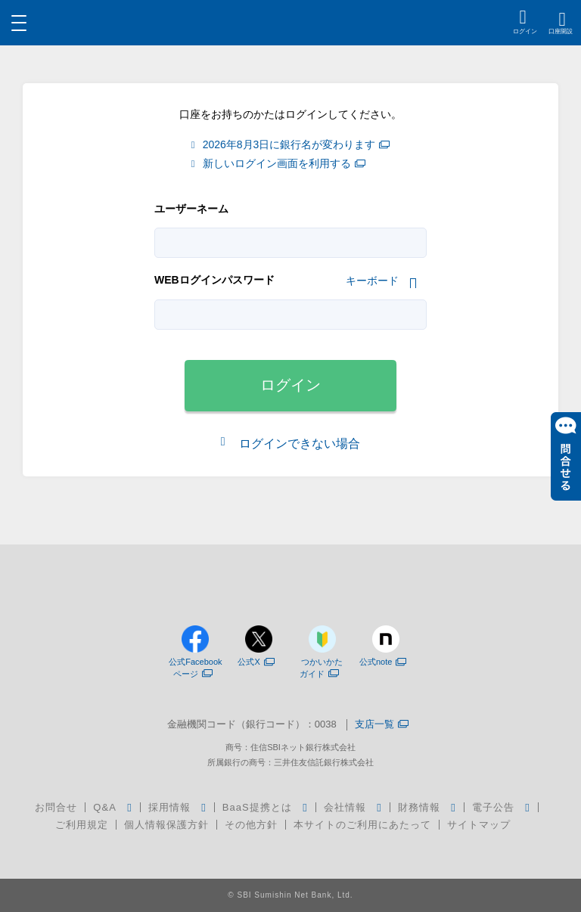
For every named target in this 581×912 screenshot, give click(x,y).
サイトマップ (479, 825)
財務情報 (419, 807)
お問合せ (56, 807)
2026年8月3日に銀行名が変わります (296, 144)
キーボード (372, 281)
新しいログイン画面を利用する (284, 163)
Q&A (104, 807)
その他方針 (251, 825)
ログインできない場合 (298, 443)
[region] (291, 22)
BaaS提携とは (257, 807)
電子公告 (493, 807)
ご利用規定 (81, 825)
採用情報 (169, 807)
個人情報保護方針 (166, 825)
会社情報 (345, 807)
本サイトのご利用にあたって (362, 825)
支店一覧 (382, 725)
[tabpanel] (290, 314)
